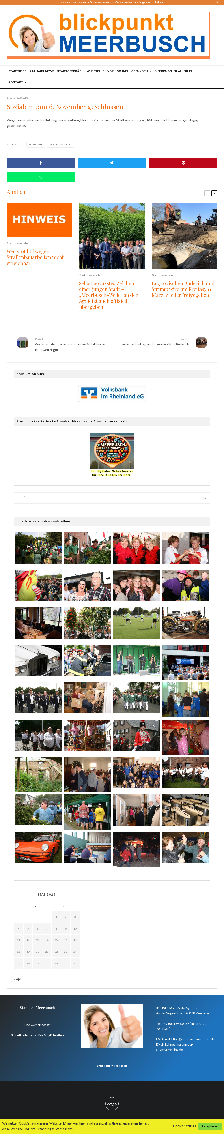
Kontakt (15, 82)
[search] (205, 498)
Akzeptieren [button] (210, 1126)
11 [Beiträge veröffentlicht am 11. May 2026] (18, 940)
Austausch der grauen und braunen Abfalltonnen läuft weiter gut (72, 344)
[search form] (107, 498)
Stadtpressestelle (17, 97)
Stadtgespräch (70, 71)
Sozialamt (36, 145)
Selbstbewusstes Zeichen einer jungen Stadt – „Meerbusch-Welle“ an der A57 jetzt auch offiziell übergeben (108, 295)
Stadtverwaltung (61, 145)
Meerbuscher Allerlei (173, 71)
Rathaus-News (42, 71)
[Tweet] (112, 163)
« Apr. (18, 979)
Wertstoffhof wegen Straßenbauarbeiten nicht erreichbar (35, 257)
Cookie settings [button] (184, 1126)
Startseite (17, 71)
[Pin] (183, 163)
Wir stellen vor (100, 71)
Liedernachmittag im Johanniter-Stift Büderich (152, 341)
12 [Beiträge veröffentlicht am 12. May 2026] (28, 940)
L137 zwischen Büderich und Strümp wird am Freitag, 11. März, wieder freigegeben (183, 289)
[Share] (41, 163)
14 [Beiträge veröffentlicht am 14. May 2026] (46, 940)
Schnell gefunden (132, 71)
